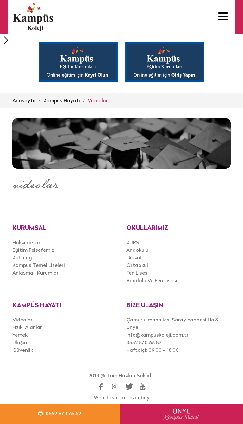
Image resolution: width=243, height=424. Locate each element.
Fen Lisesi (137, 272)
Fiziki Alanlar (27, 327)
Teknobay (138, 397)
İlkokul (133, 257)
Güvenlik (22, 349)
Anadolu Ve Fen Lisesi (151, 280)
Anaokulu (137, 249)
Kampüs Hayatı (61, 100)
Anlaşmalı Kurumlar (35, 272)
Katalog (22, 257)
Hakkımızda (26, 242)
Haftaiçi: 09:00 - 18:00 (152, 349)
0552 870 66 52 (143, 342)
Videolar (98, 100)
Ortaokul (137, 265)
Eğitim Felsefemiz (33, 249)
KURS (132, 242)
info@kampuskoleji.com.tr (157, 334)
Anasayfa (24, 100)
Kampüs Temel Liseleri (38, 265)
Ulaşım (20, 342)
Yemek (20, 334)
